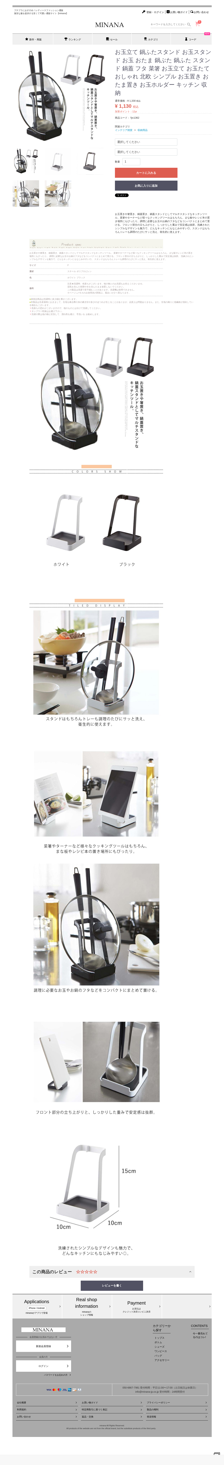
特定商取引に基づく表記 (112, 1409)
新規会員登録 (52, 1346)
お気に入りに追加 (146, 185)
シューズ (159, 1346)
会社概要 (47, 1402)
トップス (159, 1337)
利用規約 (47, 1409)
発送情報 (177, 1416)
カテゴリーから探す (162, 1328)
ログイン (53, 1366)
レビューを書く (112, 1285)
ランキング (72, 39)
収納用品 (143, 130)
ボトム (158, 1342)
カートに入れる (146, 172)
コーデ (197, 37)
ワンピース (161, 1351)
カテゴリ (151, 39)
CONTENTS (199, 1326)
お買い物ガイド (112, 1402)
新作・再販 (33, 39)
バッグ (158, 1355)
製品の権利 (177, 1409)
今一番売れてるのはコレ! (200, 1335)
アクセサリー (162, 1360)
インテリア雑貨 (123, 130)
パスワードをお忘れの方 (57, 1375)
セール (112, 39)
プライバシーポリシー (177, 1402)
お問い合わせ (47, 1416)
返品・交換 (112, 1416)
